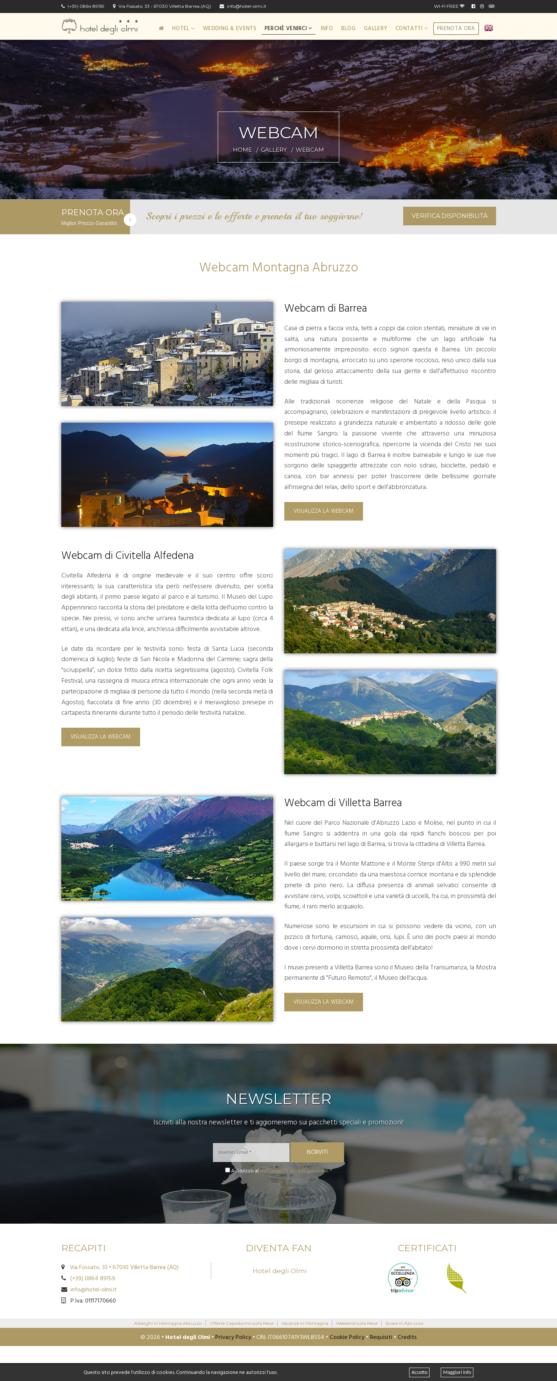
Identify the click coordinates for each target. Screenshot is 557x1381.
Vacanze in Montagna (304, 1323)
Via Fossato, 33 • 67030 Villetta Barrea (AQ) (162, 6)
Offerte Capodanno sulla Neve (241, 1323)
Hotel (183, 28)
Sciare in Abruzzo (404, 1323)
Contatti (411, 28)
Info (327, 28)
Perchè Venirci (288, 28)
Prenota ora (456, 28)
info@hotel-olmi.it (243, 6)
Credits (407, 1337)
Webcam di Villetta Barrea (343, 803)
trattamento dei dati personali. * (296, 1171)
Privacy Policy (233, 1337)
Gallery (375, 28)
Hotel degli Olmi (280, 1271)
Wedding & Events (229, 28)
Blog (348, 28)
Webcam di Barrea (325, 309)
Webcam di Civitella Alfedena (127, 556)
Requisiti (381, 1337)
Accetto (419, 1372)
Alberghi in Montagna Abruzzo (168, 1323)
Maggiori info (457, 1372)
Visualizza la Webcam (324, 511)
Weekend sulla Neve (357, 1323)
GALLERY (274, 149)
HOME (242, 149)
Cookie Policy (347, 1337)
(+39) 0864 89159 (82, 6)
